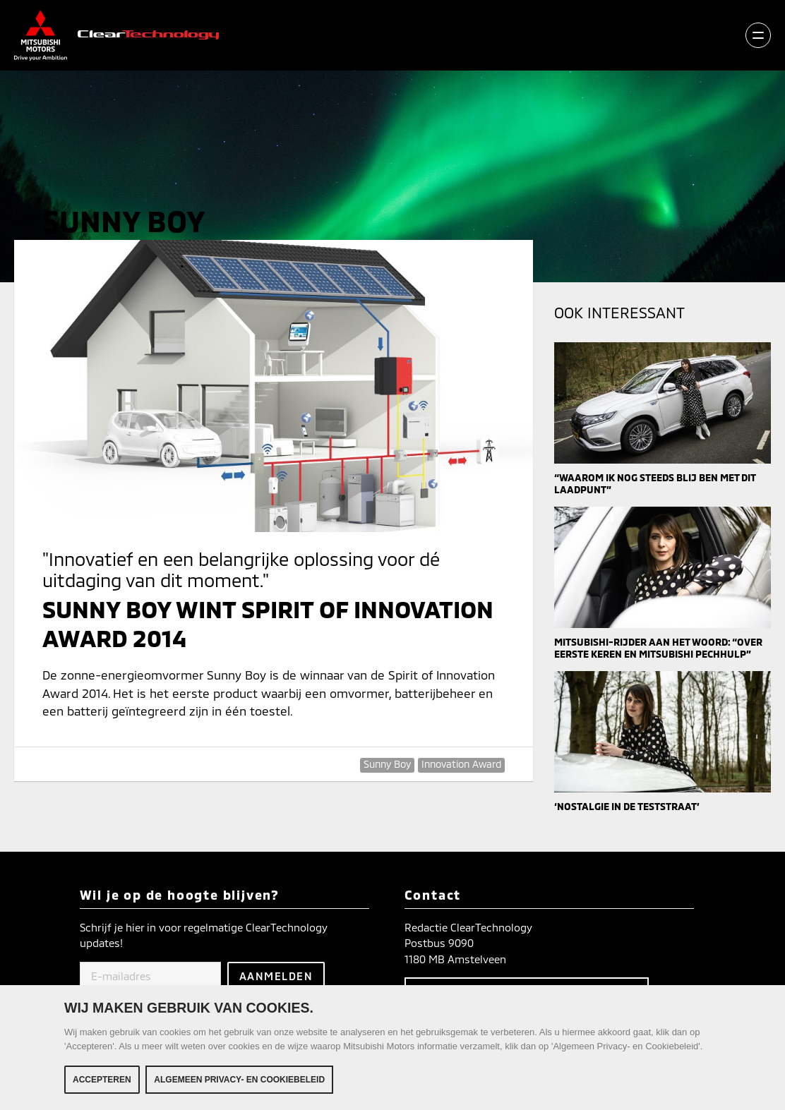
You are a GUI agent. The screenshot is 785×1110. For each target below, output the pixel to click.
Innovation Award (461, 764)
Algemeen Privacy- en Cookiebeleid (239, 1080)
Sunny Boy (387, 764)
